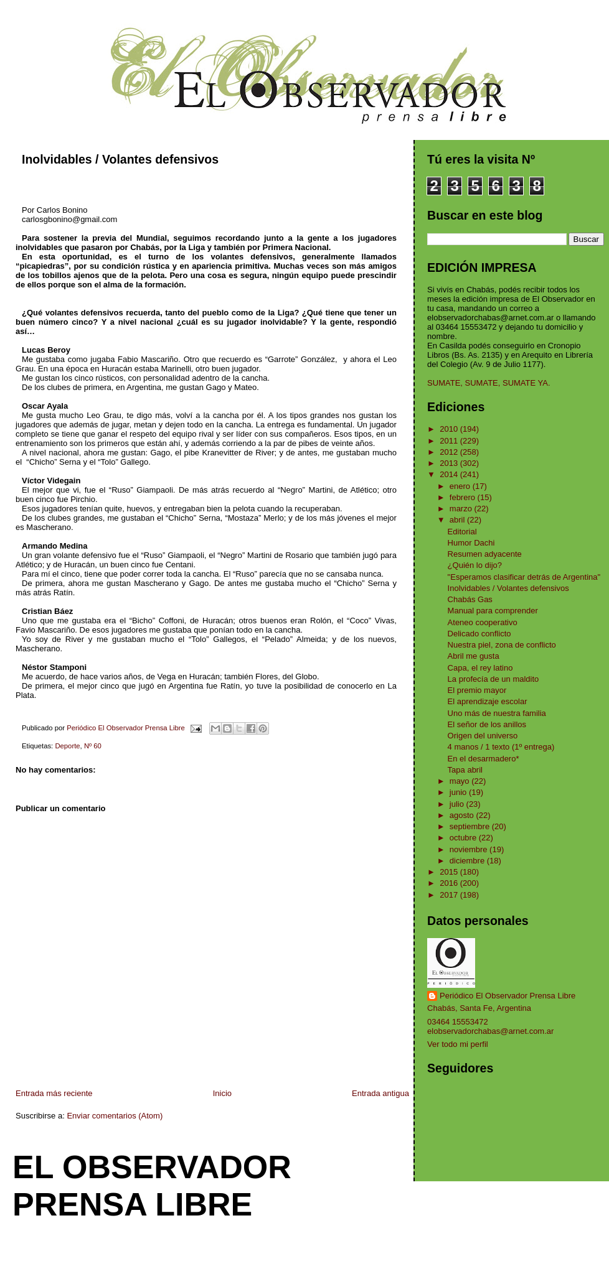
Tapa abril (465, 769)
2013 (450, 463)
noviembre (469, 849)
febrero (464, 497)
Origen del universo (483, 735)
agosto (463, 815)
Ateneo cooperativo (482, 622)
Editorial (462, 531)
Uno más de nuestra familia (497, 713)
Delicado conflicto (479, 633)
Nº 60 (93, 746)
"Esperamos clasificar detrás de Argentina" (524, 577)
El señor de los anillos (487, 724)
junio (459, 792)
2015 (450, 871)
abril (458, 519)
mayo (460, 781)
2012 (450, 452)
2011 (450, 440)
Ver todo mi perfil (457, 1044)
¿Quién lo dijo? (475, 565)
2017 (450, 894)
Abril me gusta (473, 656)
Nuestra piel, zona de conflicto (502, 644)
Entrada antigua (380, 1093)
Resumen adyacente (485, 554)
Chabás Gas (470, 599)
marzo (462, 508)
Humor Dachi (471, 542)
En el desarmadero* (483, 758)
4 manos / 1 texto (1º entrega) (501, 746)
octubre (464, 837)
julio (458, 804)
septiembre (471, 826)
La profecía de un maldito (493, 679)
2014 (450, 474)
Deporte (67, 746)
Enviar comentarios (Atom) (115, 1115)
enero (461, 486)
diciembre (468, 860)
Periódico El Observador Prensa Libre (507, 995)
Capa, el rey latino (480, 667)
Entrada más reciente (54, 1093)
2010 (450, 429)
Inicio (222, 1093)
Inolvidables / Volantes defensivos (508, 588)
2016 (450, 883)
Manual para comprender (493, 610)
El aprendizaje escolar (487, 701)
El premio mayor (477, 690)
